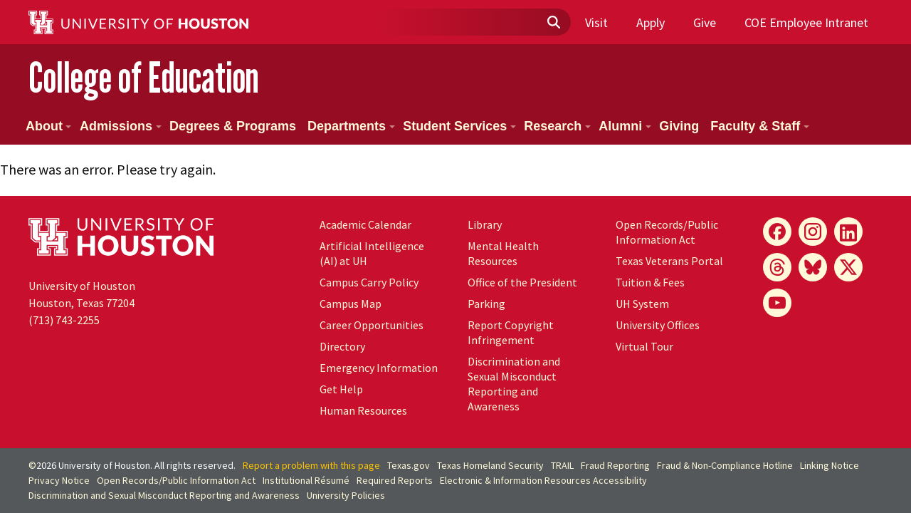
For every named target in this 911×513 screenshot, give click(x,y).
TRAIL (562, 465)
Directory (342, 346)
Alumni (625, 126)
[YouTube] (777, 303)
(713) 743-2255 (64, 320)
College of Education (143, 77)
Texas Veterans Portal (669, 261)
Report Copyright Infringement (511, 332)
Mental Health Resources (503, 253)
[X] (848, 267)
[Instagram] (813, 231)
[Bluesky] (813, 267)
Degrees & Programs (232, 126)
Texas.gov (408, 465)
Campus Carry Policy (369, 282)
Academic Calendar (365, 224)
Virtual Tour (644, 346)
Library (485, 224)
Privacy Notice (59, 480)
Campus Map (350, 303)
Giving (679, 126)
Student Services (459, 126)
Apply (650, 22)
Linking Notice (829, 465)
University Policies (346, 495)
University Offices (658, 325)
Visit (596, 22)
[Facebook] (777, 231)
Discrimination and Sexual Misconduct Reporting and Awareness (514, 383)
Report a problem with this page (311, 465)
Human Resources (363, 410)
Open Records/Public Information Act (667, 232)
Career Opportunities (371, 325)
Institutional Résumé (306, 480)
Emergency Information (379, 368)
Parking (486, 303)
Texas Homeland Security (490, 465)
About (48, 126)
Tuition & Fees (650, 282)
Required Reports (395, 480)
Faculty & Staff (759, 126)
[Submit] (553, 22)
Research (557, 126)
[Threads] (777, 267)
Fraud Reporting (615, 465)
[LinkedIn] (848, 231)
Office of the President (522, 282)
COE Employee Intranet (806, 22)
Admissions (121, 126)
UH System (642, 303)
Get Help (341, 389)
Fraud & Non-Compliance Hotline (725, 465)
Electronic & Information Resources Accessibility (543, 480)
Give (704, 22)
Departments (351, 126)
